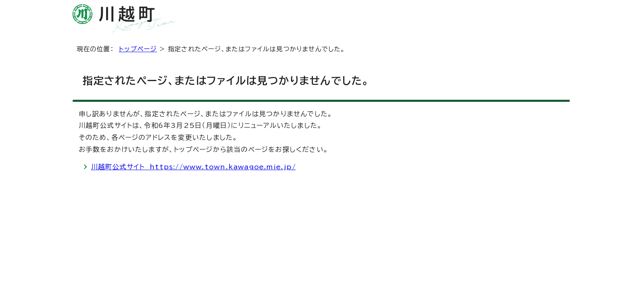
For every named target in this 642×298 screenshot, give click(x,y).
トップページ (138, 49)
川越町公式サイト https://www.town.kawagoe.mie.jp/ (193, 166)
